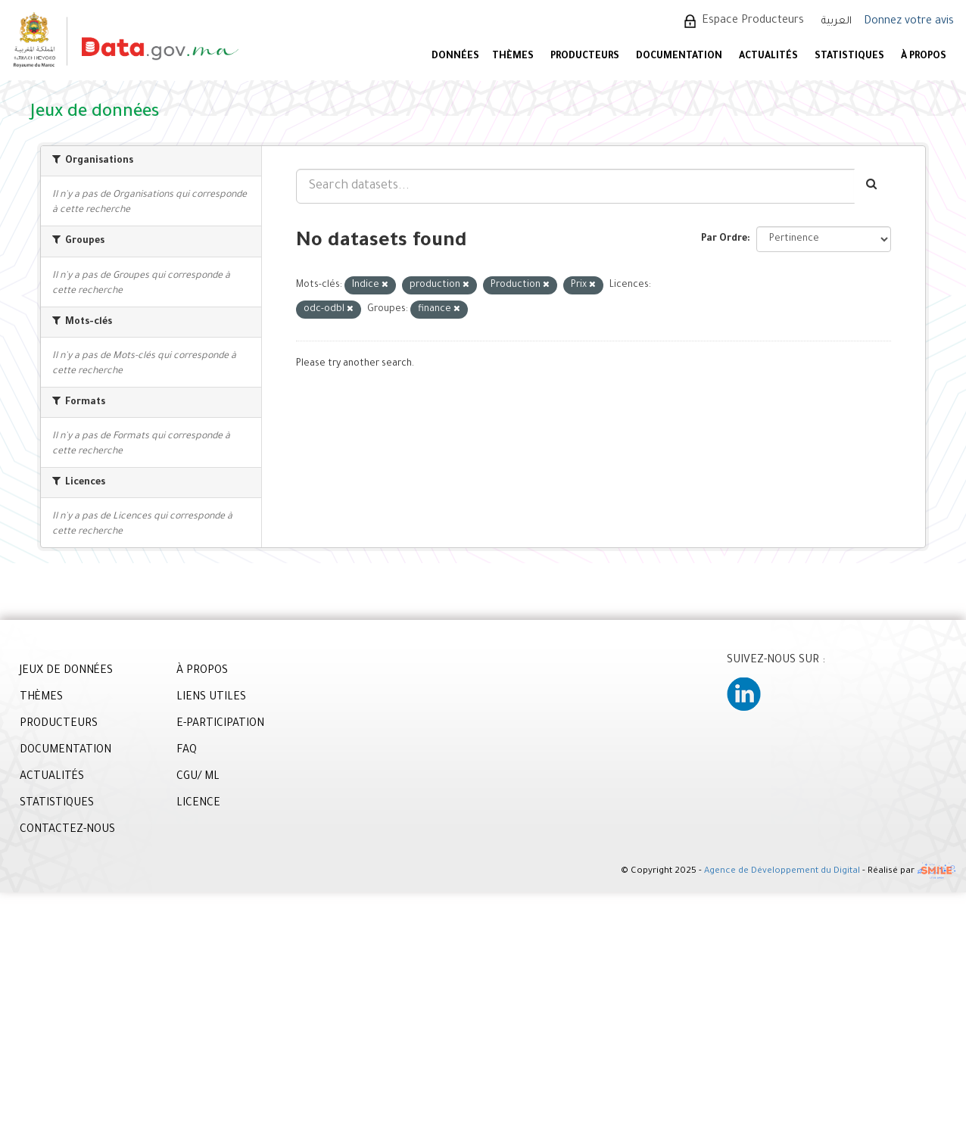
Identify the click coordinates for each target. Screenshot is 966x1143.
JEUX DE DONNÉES (66, 671)
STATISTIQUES (849, 56)
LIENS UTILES (211, 698)
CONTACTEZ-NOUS (67, 830)
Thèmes (513, 56)
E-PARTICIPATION (220, 724)
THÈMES (41, 698)
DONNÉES (455, 56)
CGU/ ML (198, 777)
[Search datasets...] (575, 186)
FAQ (186, 751)
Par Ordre (724, 239)
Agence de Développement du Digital (782, 872)
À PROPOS (923, 56)
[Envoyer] (872, 186)
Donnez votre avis (909, 22)
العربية (836, 21)
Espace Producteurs (753, 21)
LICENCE (198, 804)
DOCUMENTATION (679, 56)
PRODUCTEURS (584, 56)
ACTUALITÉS (768, 56)
